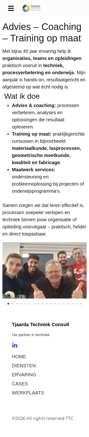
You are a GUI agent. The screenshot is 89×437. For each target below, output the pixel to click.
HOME (19, 356)
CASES (20, 383)
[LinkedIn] (15, 345)
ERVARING (24, 374)
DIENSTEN (24, 365)
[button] (11, 8)
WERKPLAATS (28, 392)
